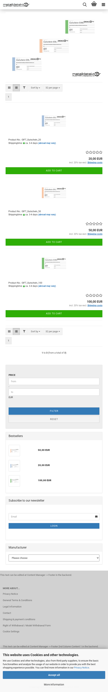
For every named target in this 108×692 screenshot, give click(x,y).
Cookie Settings (11, 631)
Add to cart (54, 170)
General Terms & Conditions (17, 600)
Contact (7, 613)
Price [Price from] (12, 375)
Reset (54, 419)
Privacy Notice (81, 667)
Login (54, 526)
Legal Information (12, 606)
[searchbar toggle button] (84, 4)
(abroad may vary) (47, 143)
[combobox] (35, 87)
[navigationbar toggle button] (103, 4)
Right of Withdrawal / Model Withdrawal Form (27, 625)
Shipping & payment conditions (19, 619)
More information (54, 684)
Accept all (54, 674)
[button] (9, 87)
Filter (54, 411)
